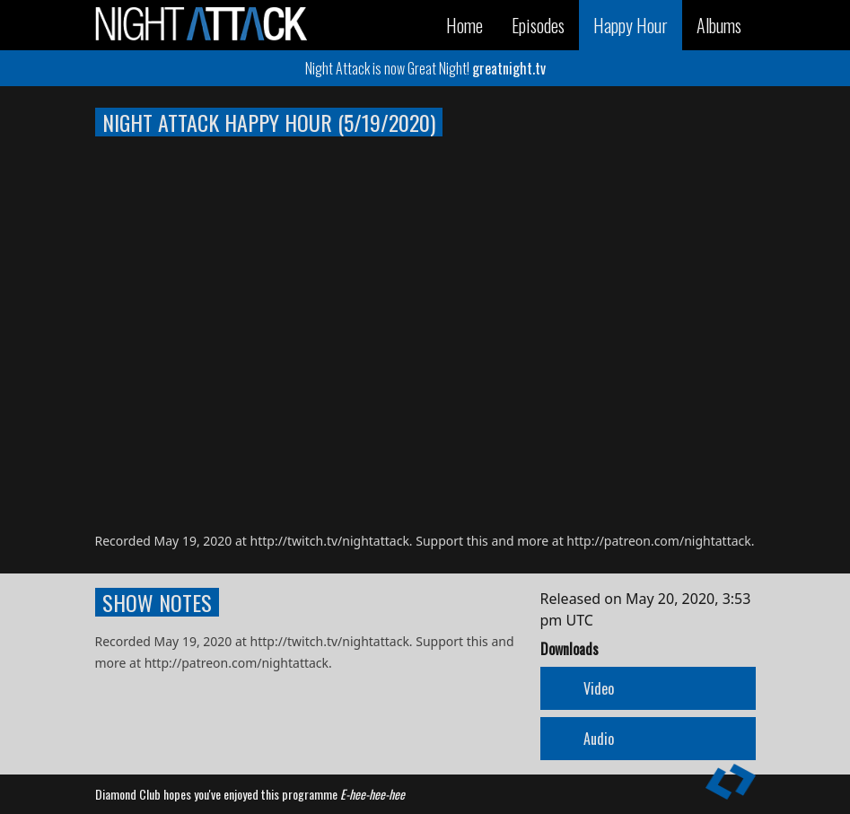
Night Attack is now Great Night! (425, 68)
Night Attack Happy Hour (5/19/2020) (268, 122)
